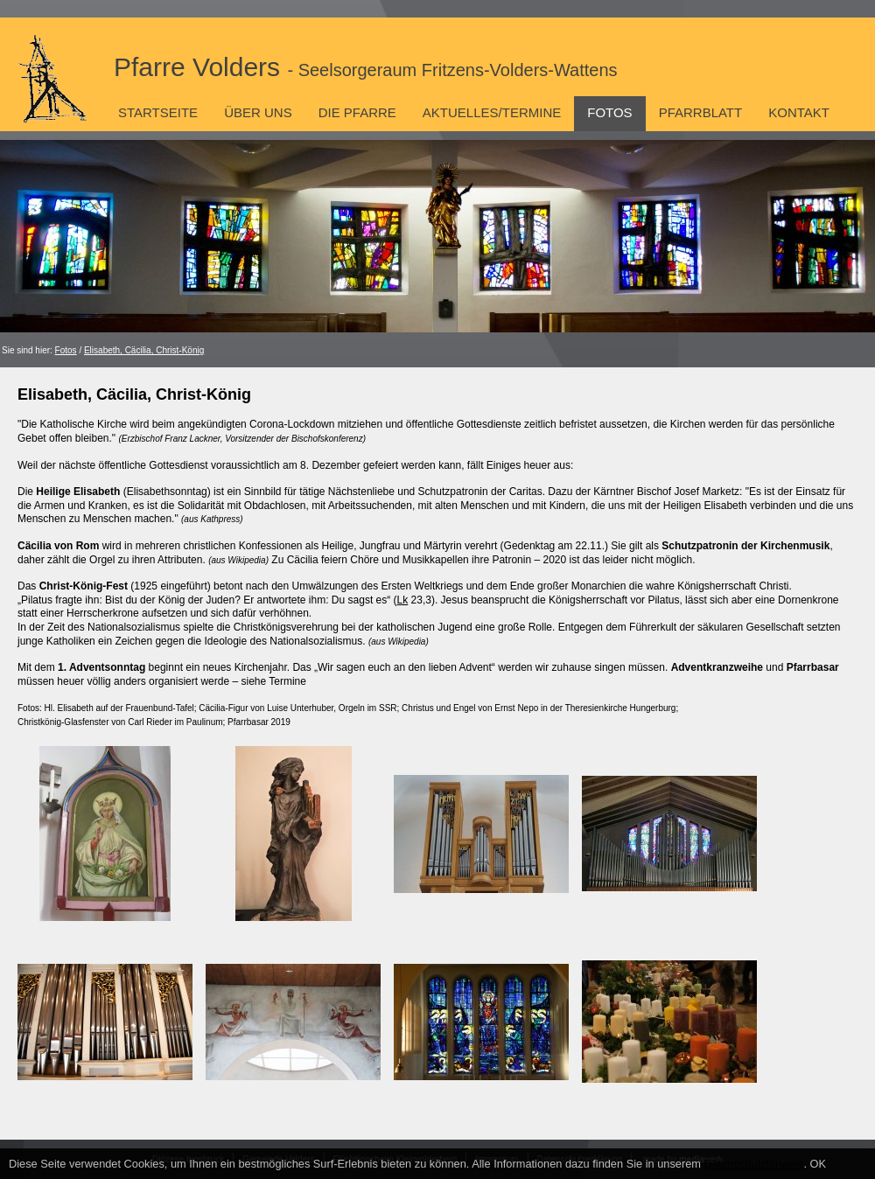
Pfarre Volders (366, 66)
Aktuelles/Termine (492, 112)
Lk (403, 600)
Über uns (258, 112)
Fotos (609, 112)
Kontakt (799, 112)
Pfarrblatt (701, 112)
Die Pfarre (357, 112)
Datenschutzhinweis (754, 1163)
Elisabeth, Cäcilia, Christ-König (144, 350)
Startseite (158, 112)
